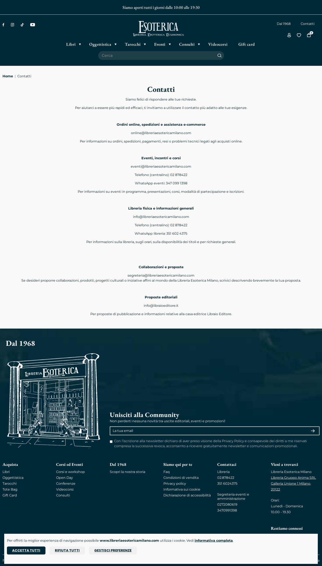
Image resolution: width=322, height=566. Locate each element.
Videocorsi (65, 489)
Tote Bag (10, 489)
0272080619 (227, 504)
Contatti (307, 24)
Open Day (64, 478)
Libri (6, 472)
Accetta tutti (26, 550)
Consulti (63, 495)
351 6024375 (227, 484)
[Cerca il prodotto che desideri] (156, 55)
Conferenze (65, 484)
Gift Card (10, 495)
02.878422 (225, 478)
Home (8, 76)
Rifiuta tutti (67, 550)
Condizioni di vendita (181, 478)
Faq (166, 472)
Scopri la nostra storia (127, 472)
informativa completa (214, 541)
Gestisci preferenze (113, 550)
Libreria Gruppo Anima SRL (293, 478)
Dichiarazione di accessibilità (187, 495)
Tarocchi (10, 484)
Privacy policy (174, 484)
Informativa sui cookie (181, 489)
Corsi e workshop (70, 472)
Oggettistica (13, 478)
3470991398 (227, 510)
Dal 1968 (284, 24)
